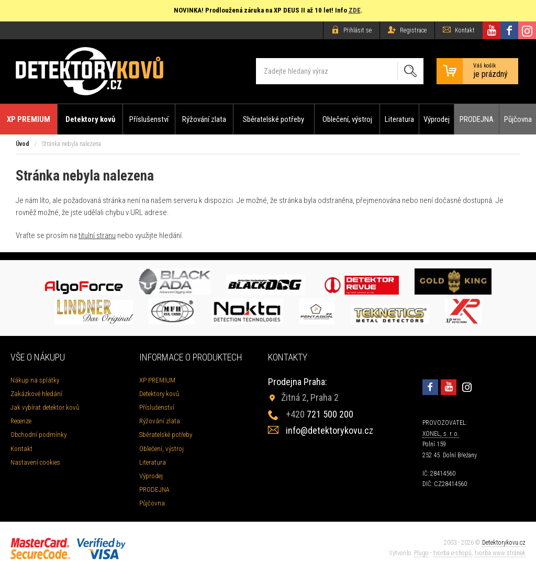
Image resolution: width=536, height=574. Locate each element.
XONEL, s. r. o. (440, 433)
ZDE (355, 10)
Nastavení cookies (35, 462)
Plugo (421, 553)
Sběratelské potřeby (273, 119)
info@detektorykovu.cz (329, 430)
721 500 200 (319, 414)
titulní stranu (97, 235)
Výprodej (436, 119)
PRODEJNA (477, 119)
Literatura (399, 119)
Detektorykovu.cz (504, 542)
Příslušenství (149, 119)
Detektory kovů (90, 119)
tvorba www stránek (500, 553)
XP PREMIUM (28, 119)
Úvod (22, 144)
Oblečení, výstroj (347, 119)
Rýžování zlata (204, 119)
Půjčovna (518, 119)
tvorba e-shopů (452, 553)
